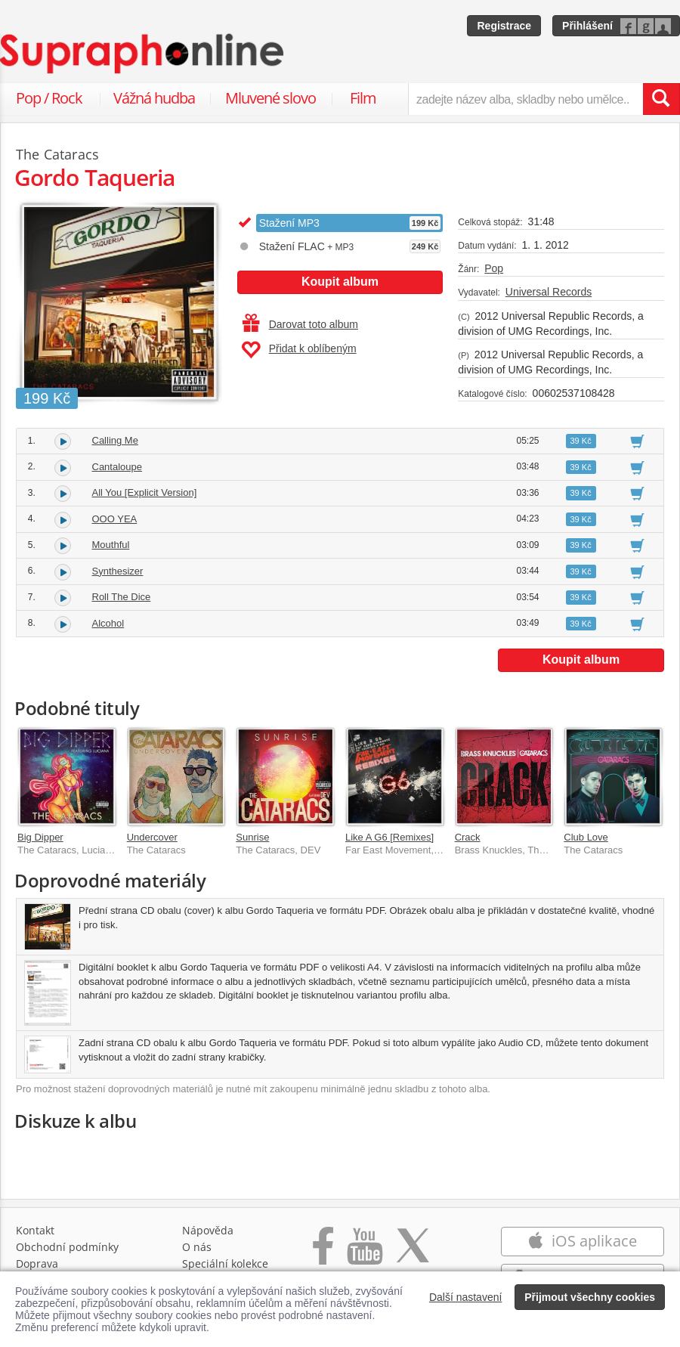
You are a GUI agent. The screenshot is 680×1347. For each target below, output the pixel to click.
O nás (197, 1247)
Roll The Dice (121, 596)
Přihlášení (587, 26)
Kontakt (35, 1230)
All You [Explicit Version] (144, 492)
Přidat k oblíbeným (299, 350)
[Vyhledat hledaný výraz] (661, 99)
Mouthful (111, 544)
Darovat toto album (300, 324)
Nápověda (207, 1230)
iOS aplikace (582, 1241)
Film (363, 98)
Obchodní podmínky (67, 1247)
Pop (493, 268)
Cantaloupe (117, 466)
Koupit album (340, 281)
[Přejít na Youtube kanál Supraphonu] (364, 1253)
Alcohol (108, 623)
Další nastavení (465, 1297)
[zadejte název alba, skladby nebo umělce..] (525, 99)
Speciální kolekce (225, 1263)
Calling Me (115, 440)
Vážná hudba (154, 98)
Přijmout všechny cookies (589, 1297)
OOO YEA (115, 519)
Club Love (586, 837)
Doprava (37, 1263)
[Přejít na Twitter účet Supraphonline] (412, 1253)
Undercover (152, 837)
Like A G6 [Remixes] (389, 837)
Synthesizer (118, 571)
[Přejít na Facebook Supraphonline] (323, 1253)
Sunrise (252, 837)
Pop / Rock (49, 98)
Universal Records (548, 292)
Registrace (504, 26)
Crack (468, 837)
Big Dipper (40, 837)
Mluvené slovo (270, 98)
